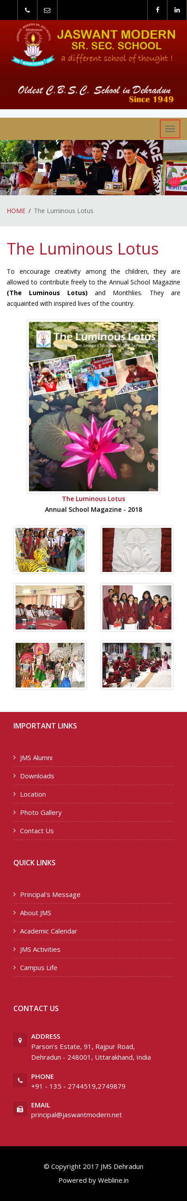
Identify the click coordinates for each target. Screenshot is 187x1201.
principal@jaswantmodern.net (76, 1114)
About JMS (35, 912)
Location (33, 794)
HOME (16, 210)
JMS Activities (40, 949)
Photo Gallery (41, 812)
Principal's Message (50, 894)
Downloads (37, 775)
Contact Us (37, 830)
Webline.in (112, 1180)
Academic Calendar (48, 930)
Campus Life (38, 967)
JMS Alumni (36, 757)
